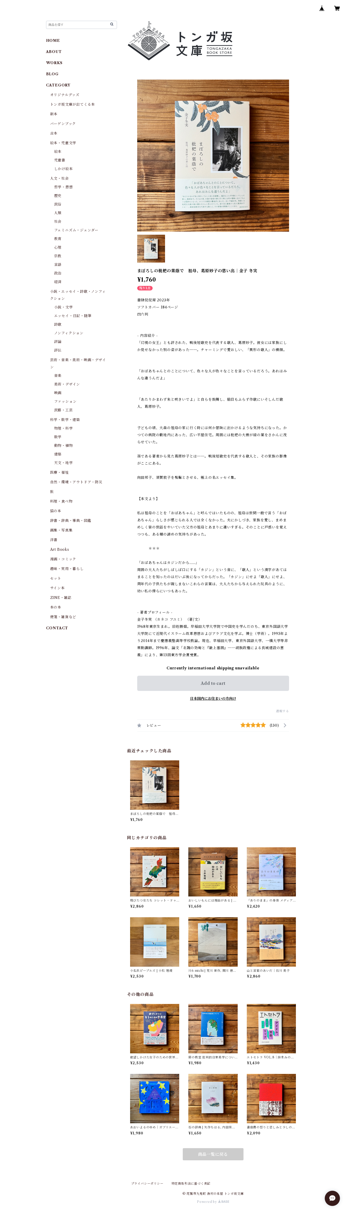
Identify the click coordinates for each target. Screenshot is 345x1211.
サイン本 (57, 588)
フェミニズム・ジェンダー (76, 230)
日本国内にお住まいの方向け (213, 698)
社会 (58, 221)
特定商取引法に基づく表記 (191, 1183)
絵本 (58, 151)
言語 (58, 264)
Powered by (213, 1202)
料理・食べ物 (61, 501)
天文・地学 (63, 463)
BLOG (52, 74)
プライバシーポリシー (147, 1183)
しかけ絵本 (63, 169)
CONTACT (57, 628)
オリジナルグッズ (64, 95)
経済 (58, 282)
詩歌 (58, 324)
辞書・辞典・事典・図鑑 (70, 520)
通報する (282, 711)
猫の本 (55, 511)
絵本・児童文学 (63, 143)
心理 (58, 247)
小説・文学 (63, 307)
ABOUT (54, 51)
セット (55, 578)
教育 (58, 238)
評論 (58, 341)
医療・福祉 (59, 472)
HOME (53, 40)
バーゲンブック (63, 123)
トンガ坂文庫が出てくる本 (72, 104)
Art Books (59, 549)
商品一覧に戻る (213, 1154)
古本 (54, 133)
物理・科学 (63, 428)
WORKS (54, 63)
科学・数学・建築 (65, 419)
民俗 (58, 204)
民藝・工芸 (63, 410)
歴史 (58, 195)
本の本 (55, 607)
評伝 (58, 350)
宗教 (58, 256)
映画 (58, 393)
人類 (58, 213)
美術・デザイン (67, 384)
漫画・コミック (63, 559)
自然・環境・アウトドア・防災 (76, 482)
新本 (54, 114)
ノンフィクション (69, 333)
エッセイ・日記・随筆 (73, 316)
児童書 (59, 160)
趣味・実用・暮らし (67, 568)
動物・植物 (63, 445)
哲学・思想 (63, 187)
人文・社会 (59, 178)
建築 (58, 454)
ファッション (65, 401)
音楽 (58, 375)
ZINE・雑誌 (61, 597)
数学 (58, 437)
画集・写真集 (61, 530)
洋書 (54, 540)
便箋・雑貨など (63, 617)
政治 (58, 273)
